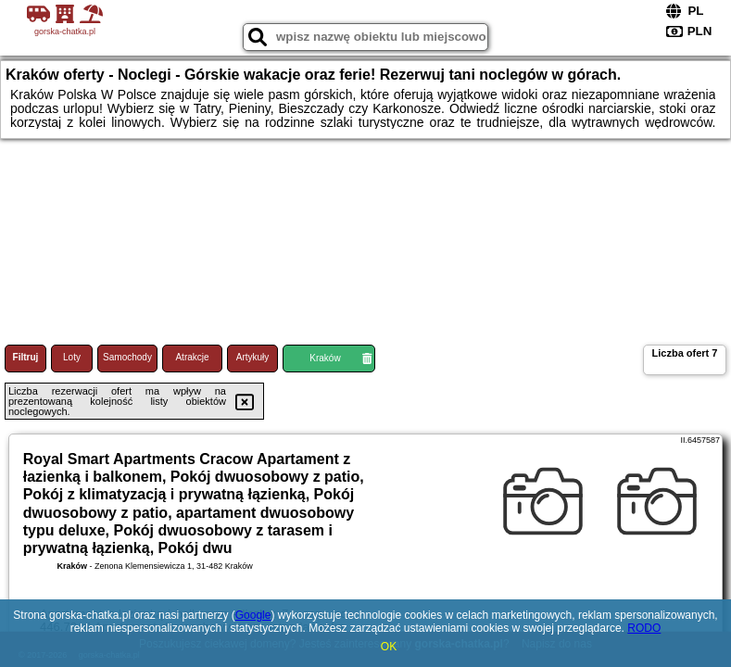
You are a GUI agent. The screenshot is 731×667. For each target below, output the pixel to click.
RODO (644, 628)
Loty (72, 357)
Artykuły (253, 357)
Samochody (127, 357)
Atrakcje (191, 357)
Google (253, 615)
